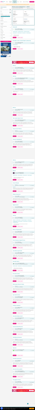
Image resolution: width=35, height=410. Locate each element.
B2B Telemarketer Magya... (26, 21)
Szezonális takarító (16, 261)
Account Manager (16, 182)
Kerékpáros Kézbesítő (16, 305)
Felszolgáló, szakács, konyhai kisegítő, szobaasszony (22, 40)
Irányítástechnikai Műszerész (18, 326)
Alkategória (2, 17)
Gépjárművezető (15, 204)
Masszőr (14, 170)
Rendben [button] (32, 408)
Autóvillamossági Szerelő (17, 358)
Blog (18, 1)
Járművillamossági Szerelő (17, 250)
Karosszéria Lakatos (16, 273)
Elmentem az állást (20, 37)
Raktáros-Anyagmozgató (17, 229)
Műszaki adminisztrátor (15, 14)
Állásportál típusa (3, 34)
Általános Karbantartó (16, 194)
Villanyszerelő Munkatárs (15, 21)
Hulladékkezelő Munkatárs (17, 337)
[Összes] (6, 15)
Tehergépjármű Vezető (17, 379)
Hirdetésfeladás (32, 1)
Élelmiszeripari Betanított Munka (18, 284)
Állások (7, 1)
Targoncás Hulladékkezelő (17, 139)
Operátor (14, 215)
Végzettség (2, 23)
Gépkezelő (25, 13)
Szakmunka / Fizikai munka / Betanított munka (5, 16)
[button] (2, 408)
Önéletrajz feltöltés (10, 2)
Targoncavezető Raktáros (17, 128)
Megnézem (14, 37)
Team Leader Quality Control (18, 118)
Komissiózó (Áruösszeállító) (17, 369)
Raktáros (14, 65)
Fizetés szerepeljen (3, 37)
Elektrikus (14, 76)
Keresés (1, 8)
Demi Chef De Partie (16, 294)
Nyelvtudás (2, 20)
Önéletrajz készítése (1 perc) (14, 2)
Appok (21, 1)
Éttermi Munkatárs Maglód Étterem (19, 240)
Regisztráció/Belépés (26, 1)
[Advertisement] (6, 62)
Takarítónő (14, 347)
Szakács (14, 86)
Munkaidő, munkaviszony (4, 26)
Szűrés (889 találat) (5, 41)
